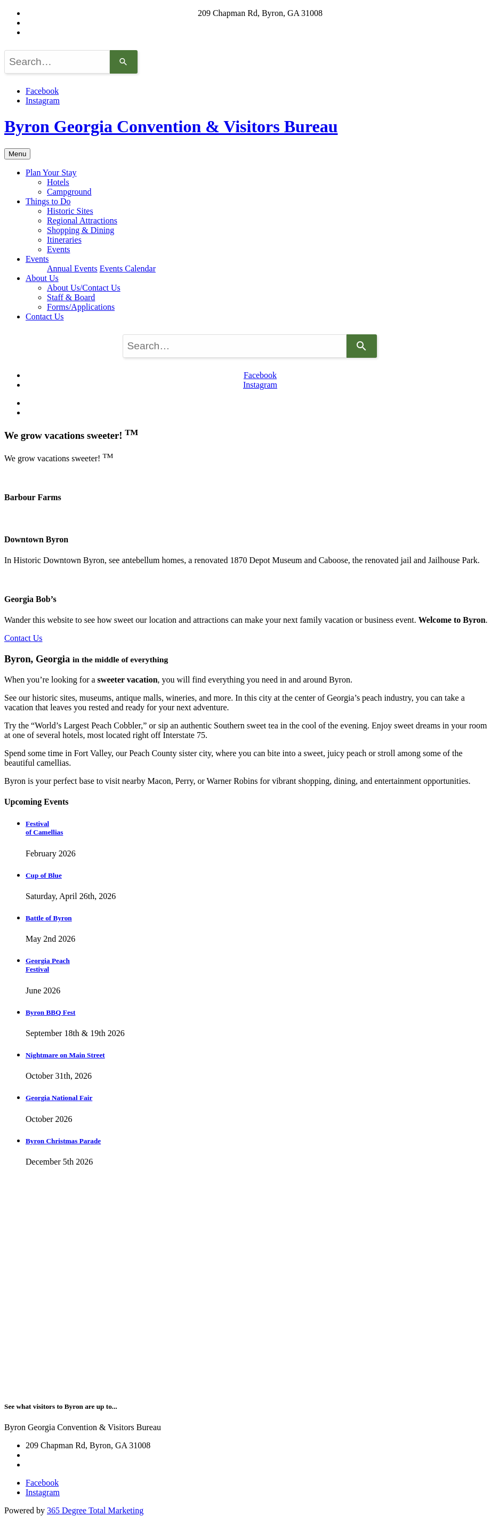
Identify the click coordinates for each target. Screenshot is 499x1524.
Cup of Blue (44, 875)
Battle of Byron (49, 918)
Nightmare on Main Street (65, 1055)
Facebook (42, 90)
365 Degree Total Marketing (95, 1510)
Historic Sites (70, 210)
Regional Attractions (82, 220)
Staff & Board (71, 297)
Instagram (43, 100)
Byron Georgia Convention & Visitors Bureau (171, 126)
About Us (42, 278)
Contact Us (45, 316)
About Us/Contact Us (83, 287)
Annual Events (72, 268)
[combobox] (57, 62)
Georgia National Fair (59, 1098)
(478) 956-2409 (260, 32)
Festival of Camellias (44, 828)
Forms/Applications (81, 306)
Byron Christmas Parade (63, 1141)
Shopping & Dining (80, 230)
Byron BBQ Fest (50, 1012)
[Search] (124, 62)
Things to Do (48, 201)
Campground (69, 191)
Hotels (58, 182)
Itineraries (64, 239)
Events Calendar (128, 268)
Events (58, 249)
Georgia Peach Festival (48, 965)
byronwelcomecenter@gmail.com (260, 22)
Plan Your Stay (51, 172)
